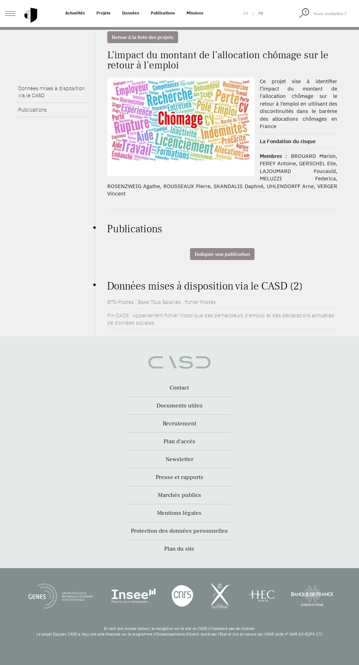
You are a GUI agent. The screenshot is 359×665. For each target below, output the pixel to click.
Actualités (75, 12)
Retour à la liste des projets (143, 37)
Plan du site (179, 549)
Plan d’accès (179, 441)
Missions (195, 12)
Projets (103, 12)
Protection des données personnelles (179, 531)
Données (130, 12)
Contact (179, 388)
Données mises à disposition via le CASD (51, 92)
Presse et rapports (179, 477)
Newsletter (179, 459)
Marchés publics (179, 495)
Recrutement (179, 423)
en (245, 13)
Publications (163, 12)
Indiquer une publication (222, 254)
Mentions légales (179, 513)
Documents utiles (179, 406)
